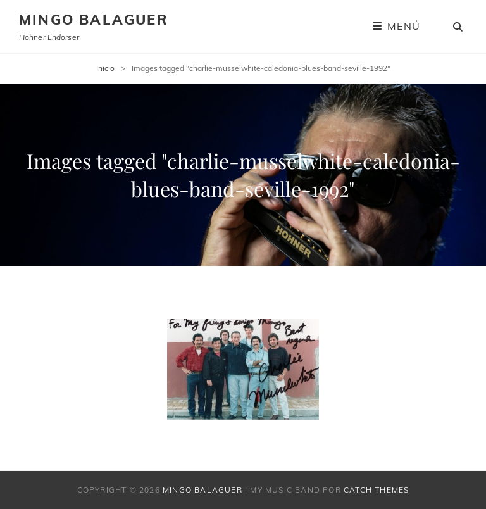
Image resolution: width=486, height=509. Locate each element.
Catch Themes (376, 489)
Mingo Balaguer (93, 19)
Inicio (105, 68)
